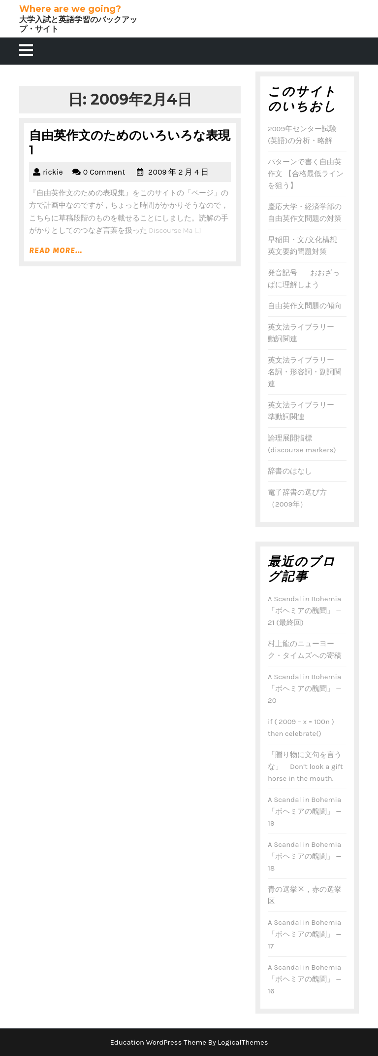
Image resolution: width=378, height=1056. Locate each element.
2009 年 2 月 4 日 (178, 172)
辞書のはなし (290, 471)
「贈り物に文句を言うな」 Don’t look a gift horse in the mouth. (305, 766)
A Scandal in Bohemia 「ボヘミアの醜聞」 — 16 (304, 979)
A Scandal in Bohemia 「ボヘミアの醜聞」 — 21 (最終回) (304, 610)
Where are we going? (70, 8)
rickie (53, 172)
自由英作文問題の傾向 (305, 305)
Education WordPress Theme (158, 1042)
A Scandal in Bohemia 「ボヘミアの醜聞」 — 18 (304, 856)
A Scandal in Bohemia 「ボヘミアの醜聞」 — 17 (304, 934)
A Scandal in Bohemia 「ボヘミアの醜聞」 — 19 (304, 811)
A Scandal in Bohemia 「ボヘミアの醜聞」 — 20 (304, 688)
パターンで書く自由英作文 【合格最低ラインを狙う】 (306, 173)
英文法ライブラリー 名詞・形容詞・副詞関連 (305, 372)
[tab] (26, 51)
